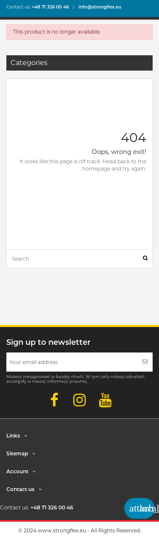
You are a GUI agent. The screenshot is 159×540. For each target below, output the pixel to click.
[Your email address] (71, 362)
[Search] (145, 258)
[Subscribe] (145, 362)
